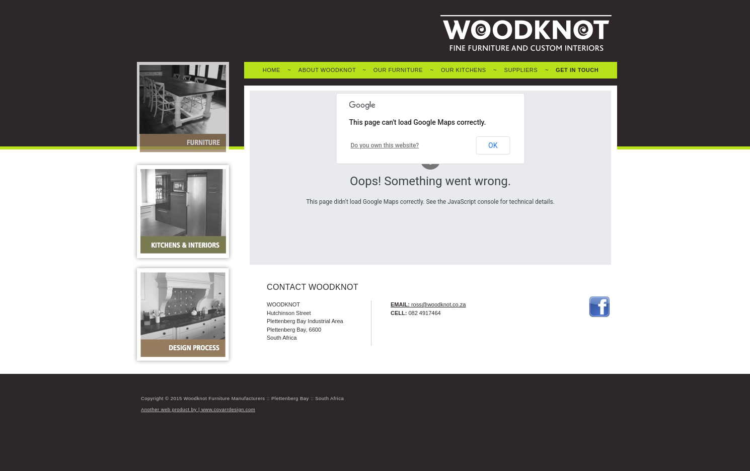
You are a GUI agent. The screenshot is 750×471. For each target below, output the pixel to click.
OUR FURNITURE (398, 70)
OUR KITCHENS (463, 70)
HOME (271, 70)
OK (492, 145)
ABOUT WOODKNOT (326, 70)
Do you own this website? (385, 145)
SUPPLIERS (521, 70)
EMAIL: (400, 304)
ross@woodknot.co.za (438, 304)
